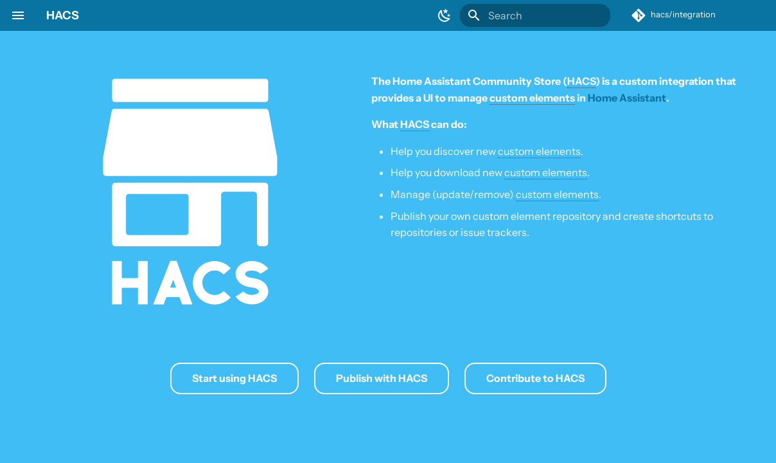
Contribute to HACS (535, 378)
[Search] (535, 15)
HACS (62, 15)
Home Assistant (627, 97)
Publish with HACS (381, 378)
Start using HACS (234, 378)
